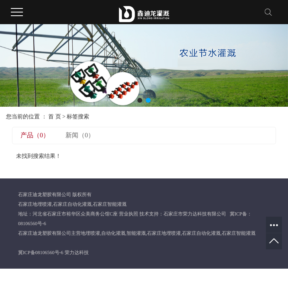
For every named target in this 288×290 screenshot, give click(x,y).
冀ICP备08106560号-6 (40, 252)
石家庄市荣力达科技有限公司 (194, 214)
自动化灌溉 (113, 233)
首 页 (54, 117)
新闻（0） (79, 135)
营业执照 (128, 214)
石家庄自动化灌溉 (72, 204)
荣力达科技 (77, 252)
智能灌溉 (136, 233)
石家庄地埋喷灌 (35, 204)
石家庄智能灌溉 (110, 204)
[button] (139, 100)
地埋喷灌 (90, 233)
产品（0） (34, 135)
